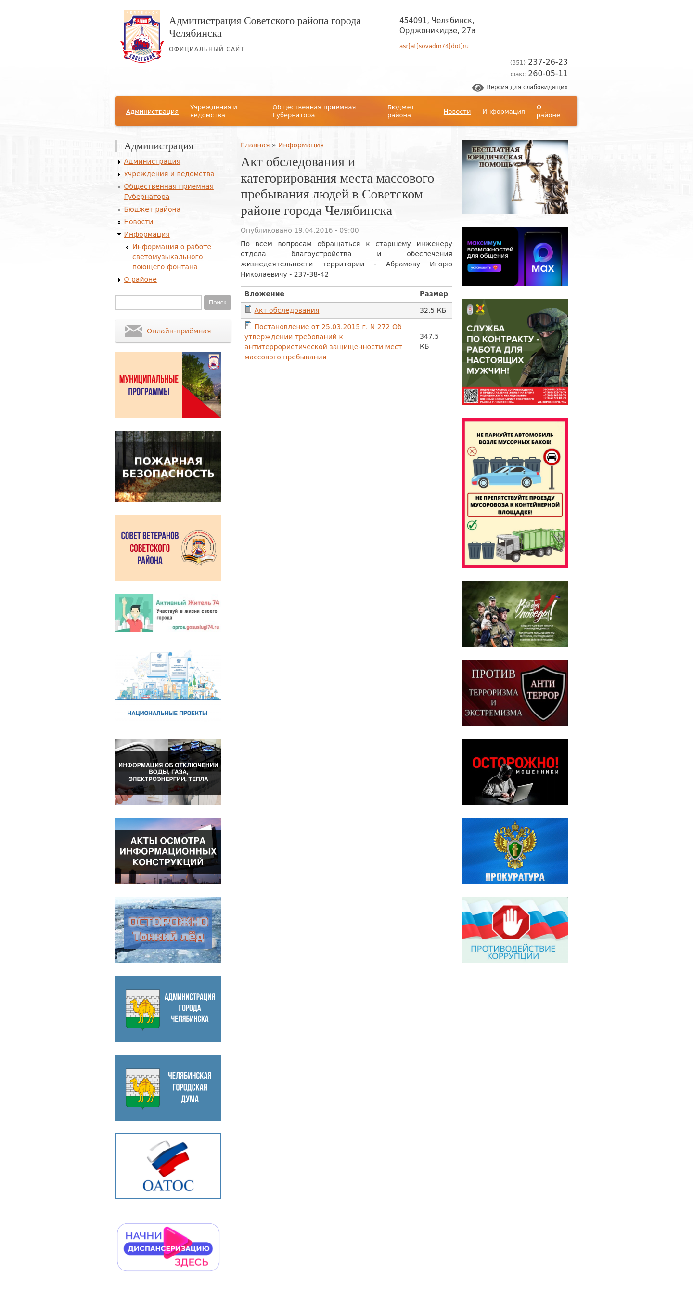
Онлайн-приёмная (179, 331)
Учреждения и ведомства (213, 111)
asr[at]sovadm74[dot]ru (434, 46)
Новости (457, 111)
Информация (503, 111)
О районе (548, 111)
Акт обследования (286, 310)
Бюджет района (400, 111)
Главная (255, 145)
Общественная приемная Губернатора (314, 111)
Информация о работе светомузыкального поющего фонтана (171, 257)
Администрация (152, 111)
